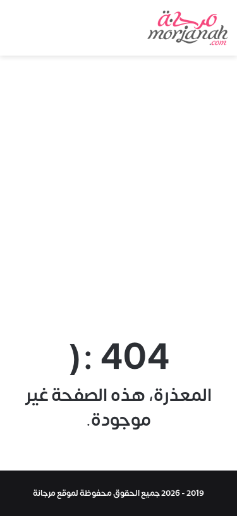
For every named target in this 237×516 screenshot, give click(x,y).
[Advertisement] (118, 193)
